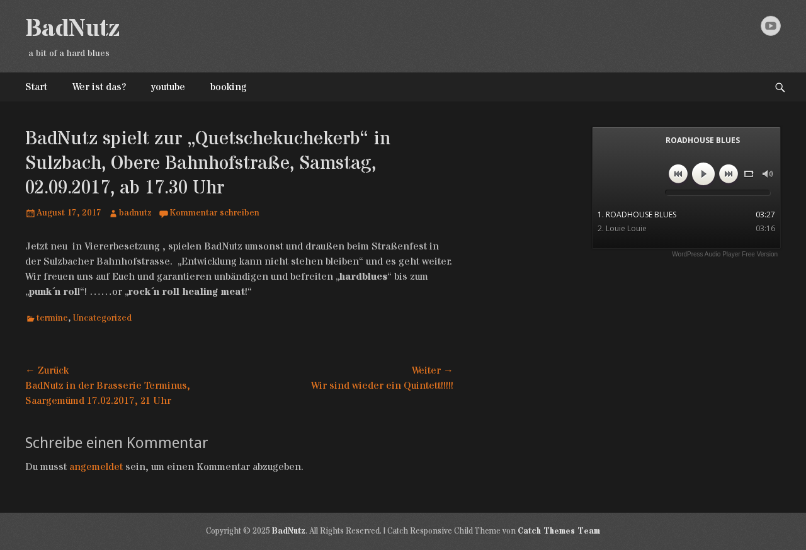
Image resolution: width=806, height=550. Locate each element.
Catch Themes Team (559, 531)
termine (52, 318)
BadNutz (72, 29)
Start (36, 87)
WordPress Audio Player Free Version (725, 254)
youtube (168, 87)
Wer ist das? (99, 87)
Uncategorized (102, 318)
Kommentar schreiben (214, 213)
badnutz (135, 213)
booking (228, 87)
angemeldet (96, 467)
